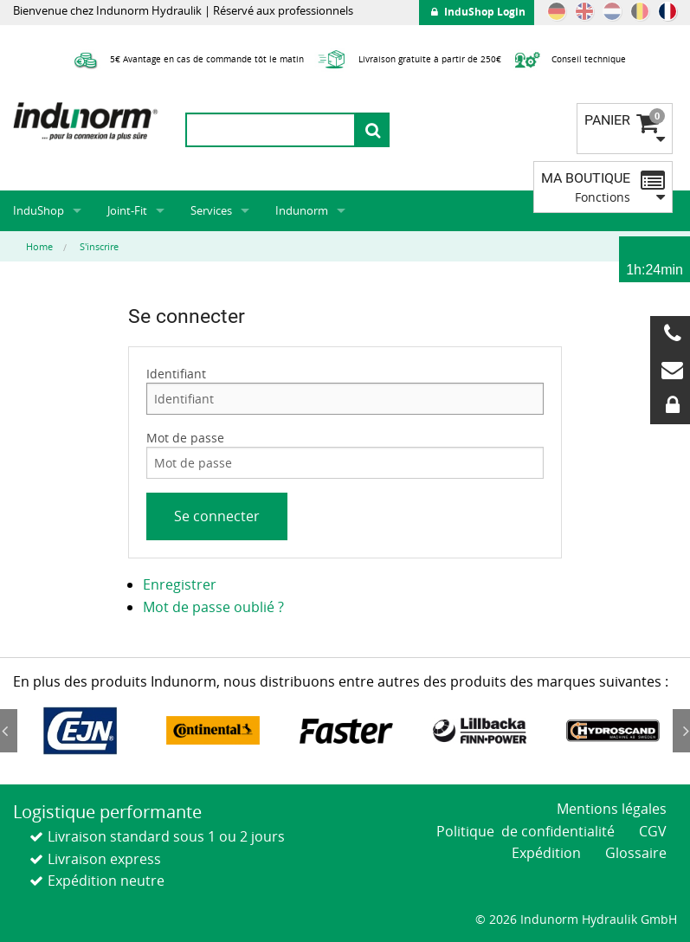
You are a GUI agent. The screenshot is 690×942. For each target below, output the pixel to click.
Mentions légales (612, 808)
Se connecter (217, 516)
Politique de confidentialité (525, 831)
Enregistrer (179, 584)
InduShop (38, 210)
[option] (79, 731)
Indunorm (301, 210)
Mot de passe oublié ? (213, 606)
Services (211, 210)
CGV (653, 831)
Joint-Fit (127, 210)
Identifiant (176, 373)
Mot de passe (185, 437)
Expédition (546, 852)
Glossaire (636, 852)
